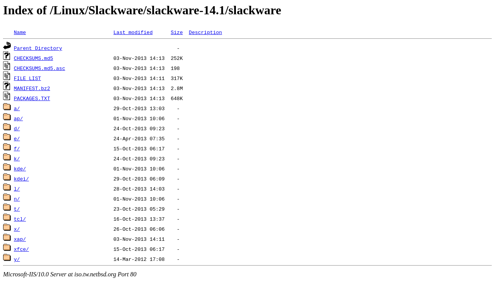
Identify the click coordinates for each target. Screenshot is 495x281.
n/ (17, 198)
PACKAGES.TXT (32, 98)
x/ (17, 228)
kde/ (20, 168)
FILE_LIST (27, 78)
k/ (17, 158)
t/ (17, 208)
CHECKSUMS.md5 (33, 57)
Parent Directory (38, 47)
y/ (17, 258)
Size (177, 32)
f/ (17, 148)
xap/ (20, 238)
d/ (17, 128)
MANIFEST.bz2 (32, 88)
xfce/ (21, 248)
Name (20, 32)
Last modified (132, 32)
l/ (17, 188)
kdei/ (21, 178)
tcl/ (20, 218)
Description (205, 32)
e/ (17, 138)
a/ (17, 108)
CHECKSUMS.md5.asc (39, 68)
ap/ (18, 118)
